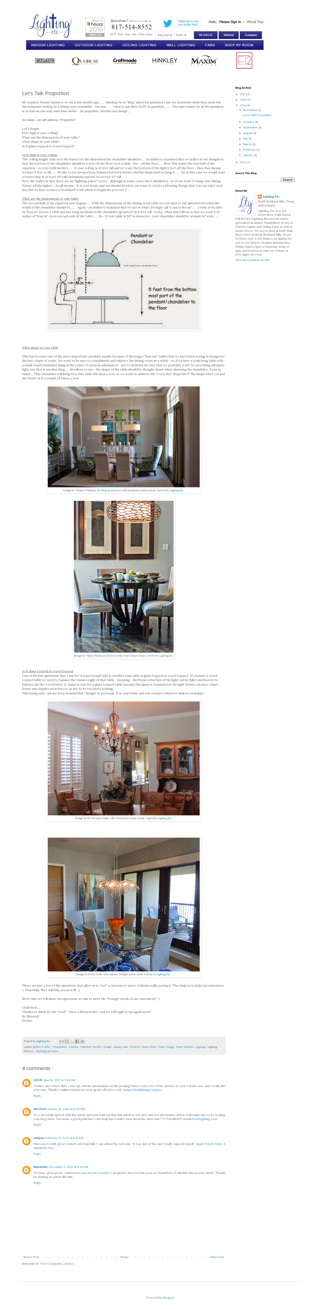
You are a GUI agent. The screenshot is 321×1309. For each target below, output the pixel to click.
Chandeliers (60, 1047)
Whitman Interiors (110, 490)
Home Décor (149, 1047)
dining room (120, 1047)
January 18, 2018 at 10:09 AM (66, 1109)
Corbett (150, 655)
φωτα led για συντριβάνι (95, 1172)
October (249, 122)
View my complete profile (252, 260)
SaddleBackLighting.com (200, 1119)
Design (108, 1047)
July (246, 138)
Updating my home (47, 1051)
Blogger (168, 1297)
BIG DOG (39, 1109)
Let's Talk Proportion (256, 115)
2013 (243, 162)
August (248, 133)
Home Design (167, 1047)
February (249, 149)
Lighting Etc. (177, 490)
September (251, 127)
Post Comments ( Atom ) (56, 1263)
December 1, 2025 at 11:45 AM (68, 1167)
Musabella (40, 1167)
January (248, 155)
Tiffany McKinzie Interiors (101, 655)
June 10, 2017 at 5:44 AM (59, 1080)
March (248, 144)
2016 (243, 99)
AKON (37, 1080)
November (250, 110)
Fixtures (135, 1047)
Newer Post (31, 1257)
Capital (149, 818)
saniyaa (38, 1138)
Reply (37, 1095)
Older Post (217, 1257)
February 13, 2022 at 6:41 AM (64, 1138)
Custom (74, 1047)
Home (124, 1257)
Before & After (42, 1047)
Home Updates (185, 1047)
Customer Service (91, 1047)
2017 (243, 94)
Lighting (201, 1047)
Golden (148, 974)
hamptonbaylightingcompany (142, 1089)
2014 (243, 105)
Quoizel (160, 490)
